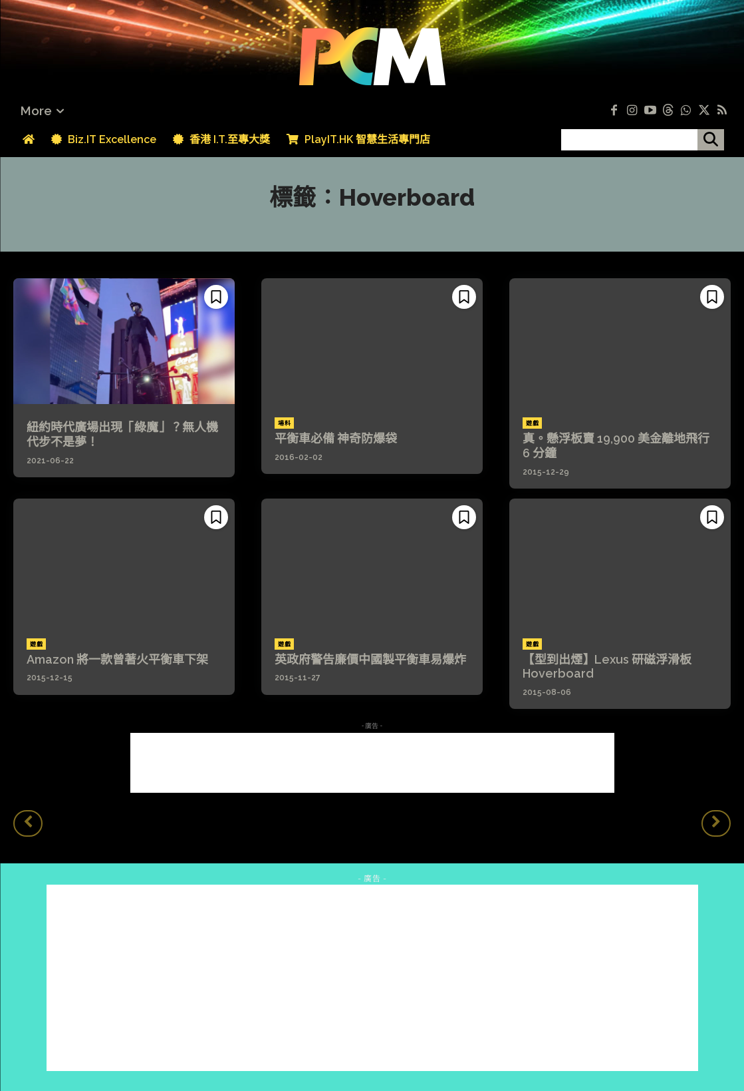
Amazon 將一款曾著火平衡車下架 (117, 659)
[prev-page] (28, 823)
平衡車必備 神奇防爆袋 (336, 438)
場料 (284, 423)
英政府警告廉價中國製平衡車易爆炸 (370, 659)
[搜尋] (710, 139)
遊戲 (532, 423)
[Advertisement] (372, 763)
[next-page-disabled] (716, 823)
